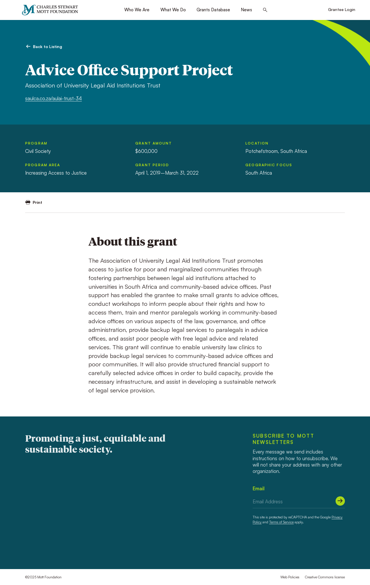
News (246, 9)
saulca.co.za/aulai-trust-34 (53, 98)
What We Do (173, 9)
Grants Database (213, 9)
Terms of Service (281, 522)
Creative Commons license (325, 577)
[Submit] (340, 501)
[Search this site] (265, 10)
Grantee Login (341, 9)
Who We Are (136, 9)
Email (258, 488)
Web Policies (289, 577)
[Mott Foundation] (52, 10)
